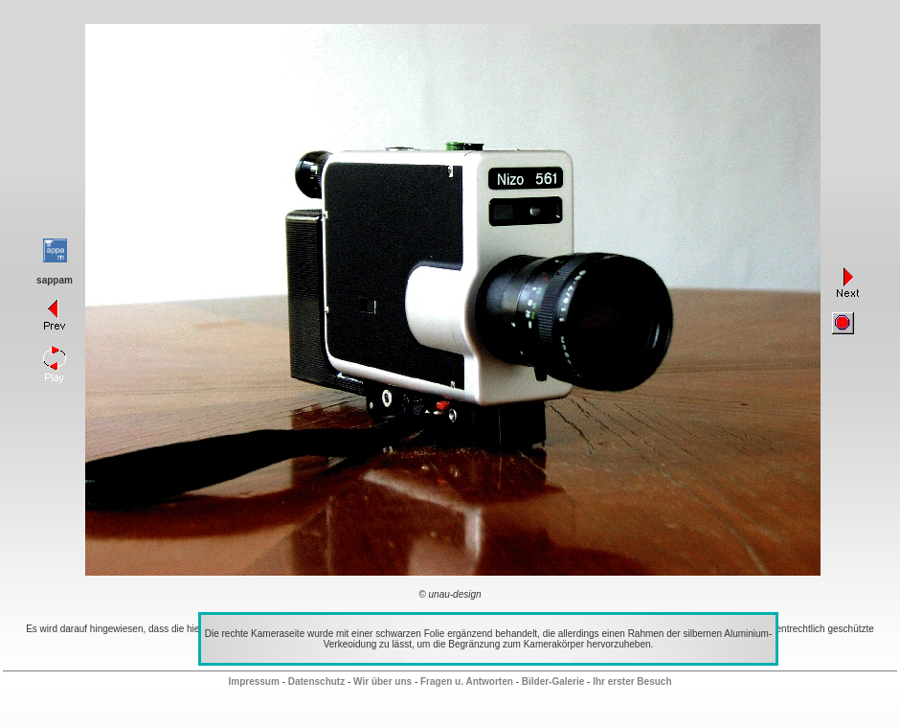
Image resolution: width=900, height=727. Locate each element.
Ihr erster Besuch (632, 681)
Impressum (253, 681)
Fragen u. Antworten (466, 681)
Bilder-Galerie (553, 681)
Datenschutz (316, 681)
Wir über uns (382, 681)
